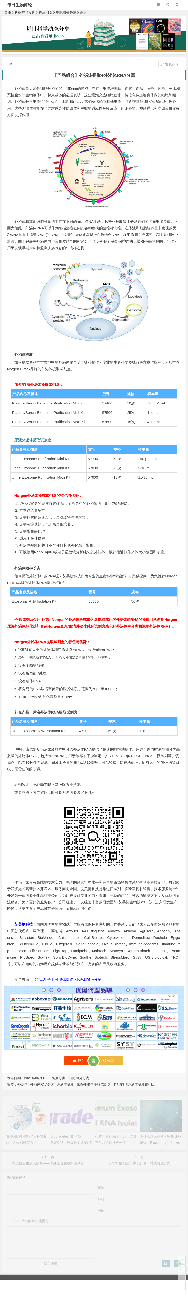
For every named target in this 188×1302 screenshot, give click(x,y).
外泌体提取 (65, 1084)
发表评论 (170, 64)
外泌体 (22, 1084)
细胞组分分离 (66, 13)
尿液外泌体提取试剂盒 (32, 440)
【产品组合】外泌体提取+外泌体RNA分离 (67, 979)
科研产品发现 (25, 13)
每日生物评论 (19, 5)
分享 (108, 1061)
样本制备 (45, 13)
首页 (7, 13)
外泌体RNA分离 (42, 1084)
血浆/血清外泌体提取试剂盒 (134, 1084)
